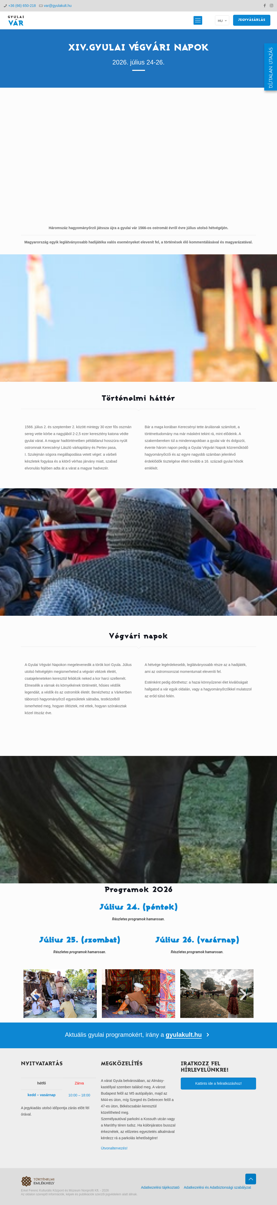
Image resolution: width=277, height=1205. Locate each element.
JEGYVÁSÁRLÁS (251, 20)
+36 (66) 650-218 (22, 6)
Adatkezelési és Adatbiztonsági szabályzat (217, 1187)
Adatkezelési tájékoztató (160, 1187)
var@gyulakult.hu (57, 6)
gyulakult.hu (184, 1034)
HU (222, 21)
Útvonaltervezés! (114, 1148)
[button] (33, 994)
